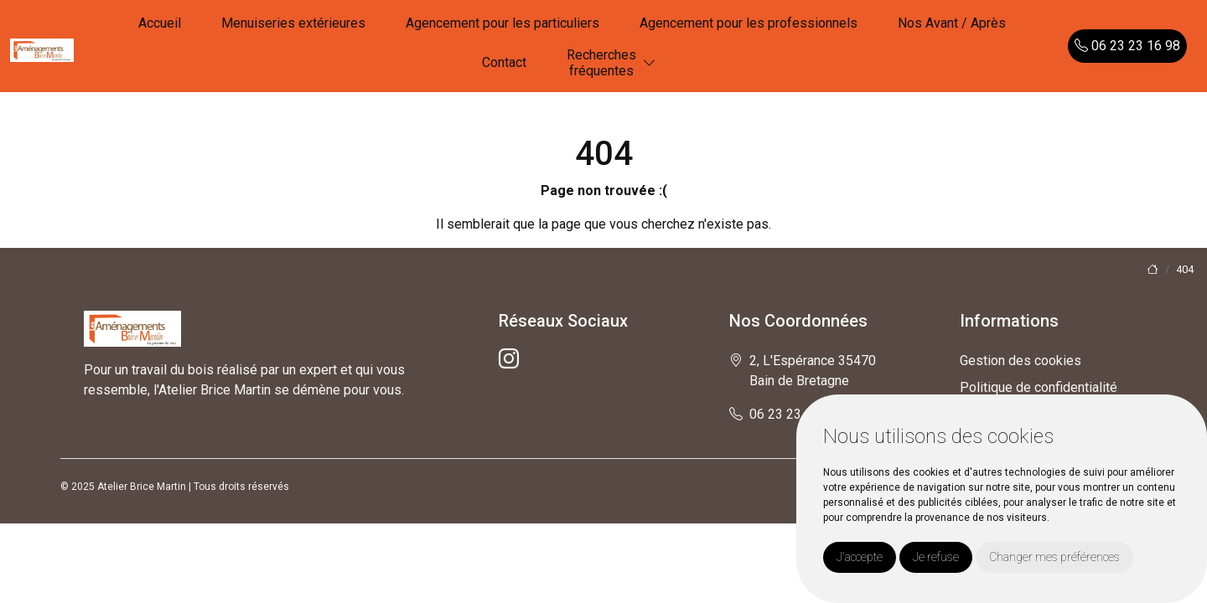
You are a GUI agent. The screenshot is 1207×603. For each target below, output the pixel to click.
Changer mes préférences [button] (1054, 557)
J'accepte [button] (860, 557)
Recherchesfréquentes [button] (601, 63)
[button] (649, 63)
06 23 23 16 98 (1127, 46)
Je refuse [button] (936, 557)
